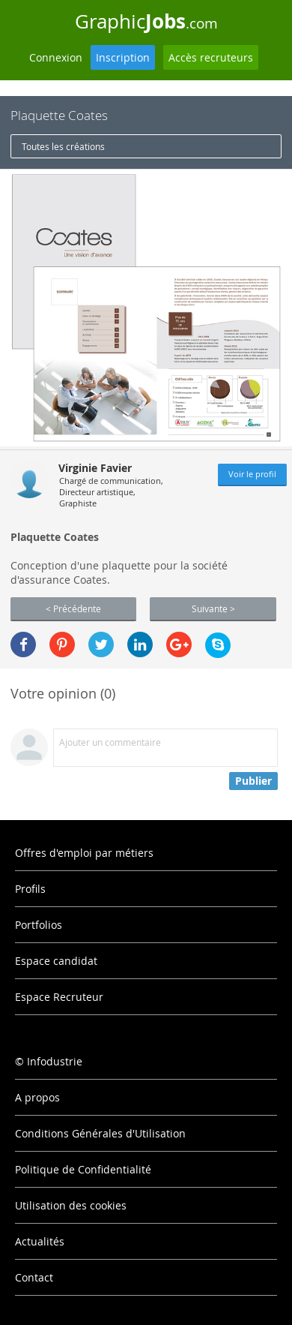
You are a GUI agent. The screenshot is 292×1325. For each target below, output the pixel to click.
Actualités (39, 1241)
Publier (253, 781)
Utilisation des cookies (71, 1205)
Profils (30, 889)
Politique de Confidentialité (83, 1169)
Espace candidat (56, 961)
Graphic (146, 21)
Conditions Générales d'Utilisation (100, 1133)
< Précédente (73, 608)
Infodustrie (54, 1061)
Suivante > (213, 608)
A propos (37, 1097)
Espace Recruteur (59, 997)
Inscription (123, 57)
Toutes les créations (63, 146)
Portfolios (38, 925)
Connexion (55, 57)
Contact (34, 1277)
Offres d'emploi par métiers (84, 853)
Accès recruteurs (210, 57)
